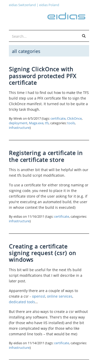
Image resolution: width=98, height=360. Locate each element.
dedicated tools (22, 301)
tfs (47, 123)
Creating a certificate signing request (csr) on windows (42, 253)
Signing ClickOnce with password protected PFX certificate (42, 75)
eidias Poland (49, 5)
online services (59, 296)
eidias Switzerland (22, 5)
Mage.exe (36, 123)
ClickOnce (74, 118)
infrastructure (19, 128)
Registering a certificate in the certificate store (46, 156)
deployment (18, 123)
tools (71, 123)
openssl (38, 296)
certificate (58, 118)
